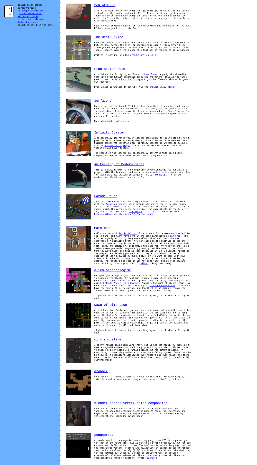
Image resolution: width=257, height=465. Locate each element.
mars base (103, 228)
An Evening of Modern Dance (119, 164)
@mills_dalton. (128, 233)
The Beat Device (108, 37)
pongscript (104, 435)
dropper (101, 371)
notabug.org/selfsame (31, 11)
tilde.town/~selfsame (31, 19)
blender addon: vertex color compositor (130, 403)
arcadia (124, 121)
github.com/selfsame (30, 14)
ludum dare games (28, 22)
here (167, 318)
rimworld (175, 236)
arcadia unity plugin (143, 55)
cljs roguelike (107, 339)
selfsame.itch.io (28, 16)
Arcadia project (115, 204)
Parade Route (105, 196)
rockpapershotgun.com (162, 286)
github (144, 263)
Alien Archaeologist (112, 270)
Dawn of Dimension (110, 305)
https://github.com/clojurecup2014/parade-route (123, 214)
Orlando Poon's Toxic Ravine (120, 283)
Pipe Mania (135, 212)
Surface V (103, 101)
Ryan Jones (150, 74)
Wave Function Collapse (129, 79)
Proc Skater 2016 (109, 69)
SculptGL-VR (104, 5)
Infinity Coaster (109, 132)
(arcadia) (159, 175)
